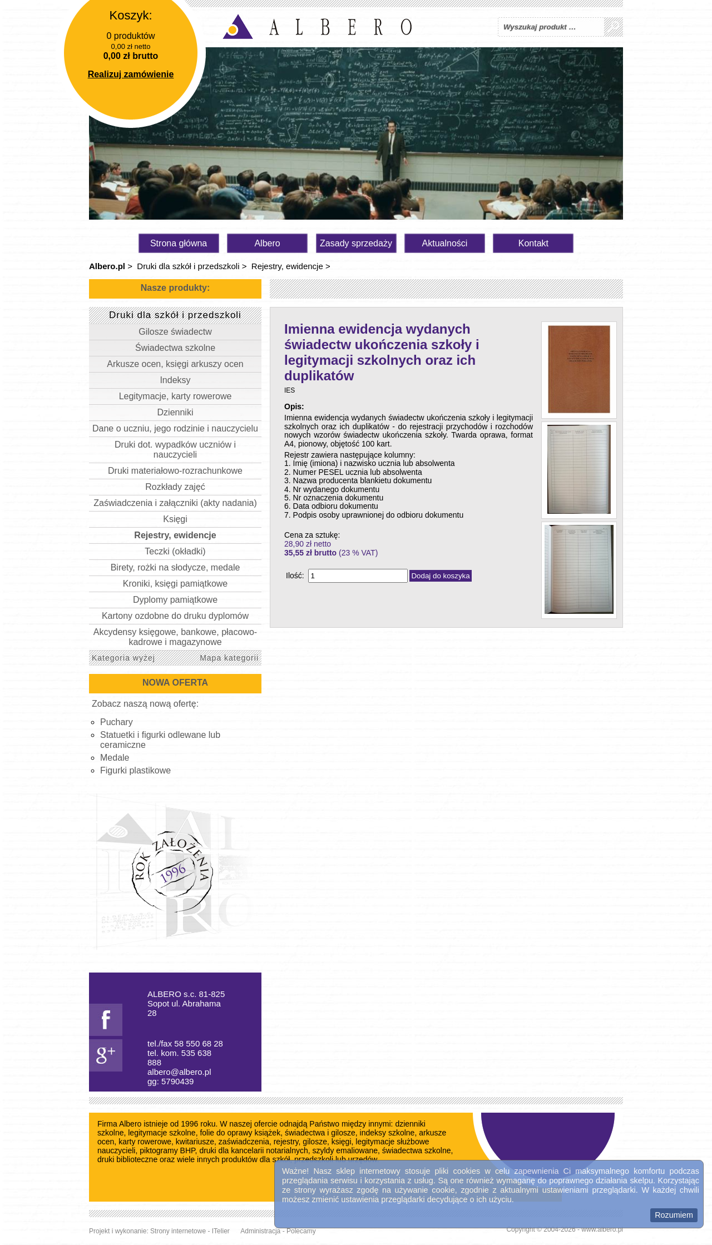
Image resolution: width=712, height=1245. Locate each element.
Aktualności (445, 243)
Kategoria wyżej (123, 657)
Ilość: (295, 575)
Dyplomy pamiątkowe (175, 599)
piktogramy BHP (167, 1150)
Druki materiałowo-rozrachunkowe (175, 470)
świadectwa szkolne (416, 1150)
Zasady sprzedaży (356, 243)
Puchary (116, 722)
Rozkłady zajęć (175, 487)
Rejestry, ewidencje (287, 266)
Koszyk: (130, 15)
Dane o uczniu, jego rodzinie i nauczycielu (175, 428)
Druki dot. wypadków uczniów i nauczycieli (175, 449)
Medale (114, 757)
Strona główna (178, 243)
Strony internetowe (178, 1231)
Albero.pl (107, 266)
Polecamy (301, 1231)
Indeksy (175, 380)
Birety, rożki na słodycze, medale (175, 567)
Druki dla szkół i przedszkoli (188, 266)
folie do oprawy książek (240, 1132)
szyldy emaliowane (345, 1150)
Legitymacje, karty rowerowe (175, 396)
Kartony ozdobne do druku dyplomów (175, 616)
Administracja (260, 1231)
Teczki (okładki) (175, 551)
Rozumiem (674, 1215)
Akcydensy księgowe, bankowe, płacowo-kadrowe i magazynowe (175, 637)
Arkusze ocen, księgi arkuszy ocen (175, 364)
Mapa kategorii (229, 657)
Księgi (175, 519)
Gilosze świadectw (175, 331)
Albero (267, 243)
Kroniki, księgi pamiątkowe (175, 583)
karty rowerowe (144, 1141)
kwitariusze (195, 1141)
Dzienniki (175, 412)
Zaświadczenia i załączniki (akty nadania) (174, 503)
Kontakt (533, 243)
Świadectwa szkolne (175, 348)
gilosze (315, 1141)
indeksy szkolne (387, 1132)
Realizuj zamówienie (131, 74)
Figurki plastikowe (135, 770)
